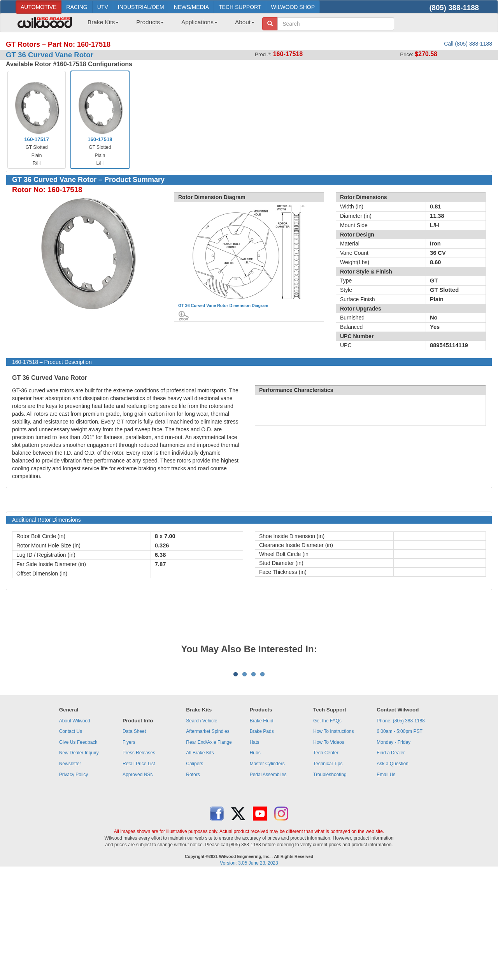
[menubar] (168, 24)
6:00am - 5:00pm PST (399, 828)
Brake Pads (262, 828)
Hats (255, 839)
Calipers (194, 860)
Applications (199, 22)
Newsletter (70, 860)
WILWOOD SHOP (293, 7)
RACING (76, 7)
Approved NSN (138, 871)
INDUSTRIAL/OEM (141, 7)
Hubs (255, 849)
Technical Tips (327, 860)
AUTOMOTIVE (38, 7)
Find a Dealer (391, 849)
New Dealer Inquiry (79, 849)
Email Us (386, 871)
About (244, 22)
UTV (102, 7)
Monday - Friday (393, 839)
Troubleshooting (330, 871)
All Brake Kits (200, 849)
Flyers (129, 839)
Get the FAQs (327, 817)
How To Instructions (333, 828)
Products (150, 22)
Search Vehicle (201, 817)
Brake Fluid (262, 817)
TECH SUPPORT (240, 7)
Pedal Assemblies (268, 871)
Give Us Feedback (78, 839)
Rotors (193, 871)
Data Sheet (134, 828)
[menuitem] (100, 24)
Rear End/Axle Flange (208, 839)
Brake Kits (103, 22)
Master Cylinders (267, 860)
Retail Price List (139, 860)
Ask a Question (392, 860)
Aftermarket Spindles (207, 828)
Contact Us (70, 828)
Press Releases (139, 849)
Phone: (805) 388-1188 (400, 817)
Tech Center (325, 849)
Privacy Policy (73, 871)
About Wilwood (74, 817)
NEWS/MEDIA (191, 7)
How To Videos (328, 839)
